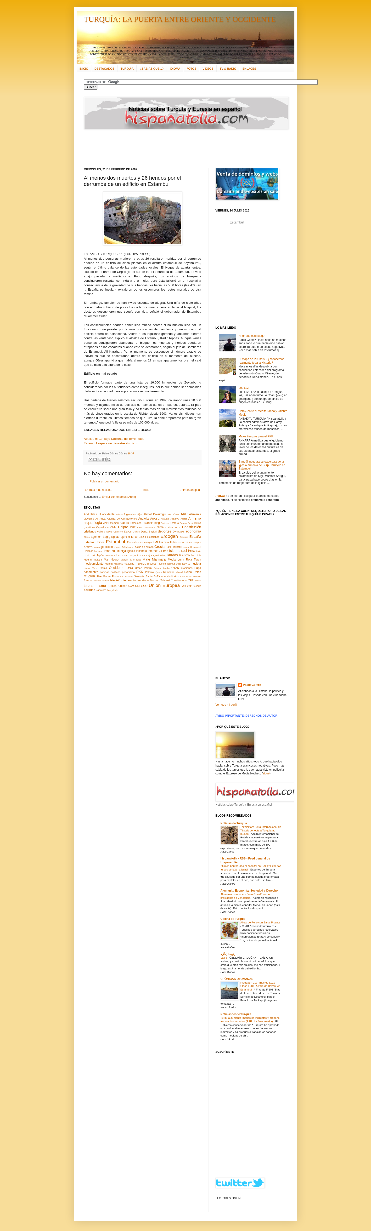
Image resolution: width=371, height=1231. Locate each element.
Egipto (115, 536)
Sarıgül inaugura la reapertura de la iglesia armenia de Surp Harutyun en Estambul (262, 465)
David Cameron (114, 531)
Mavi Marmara (154, 559)
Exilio (224, 957)
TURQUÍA (127, 68)
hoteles (98, 551)
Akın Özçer (174, 514)
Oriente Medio (161, 568)
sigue (266, 773)
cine (139, 527)
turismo (100, 586)
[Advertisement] (179, 148)
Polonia (149, 572)
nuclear (196, 563)
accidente (108, 514)
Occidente (116, 568)
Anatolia (143, 518)
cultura (101, 531)
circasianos (149, 527)
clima (160, 527)
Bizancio (147, 523)
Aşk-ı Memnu (111, 522)
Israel (183, 551)
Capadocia (102, 527)
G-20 (181, 542)
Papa (197, 568)
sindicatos (173, 576)
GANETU (88, 547)
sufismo (97, 580)
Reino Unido (192, 572)
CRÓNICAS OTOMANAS (236, 979)
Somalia (197, 576)
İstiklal (191, 551)
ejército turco (129, 536)
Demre (136, 531)
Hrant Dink (110, 551)
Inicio (146, 490)
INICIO (83, 68)
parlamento (91, 572)
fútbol (173, 542)
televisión (116, 580)
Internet (152, 551)
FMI (155, 542)
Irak (160, 551)
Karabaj (146, 555)
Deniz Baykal (149, 531)
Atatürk (124, 523)
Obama (103, 568)
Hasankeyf (195, 547)
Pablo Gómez (252, 685)
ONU (130, 568)
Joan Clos (127, 555)
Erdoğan (169, 536)
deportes (164, 531)
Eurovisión (133, 542)
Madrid (88, 559)
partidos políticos (110, 572)
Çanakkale (89, 527)
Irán (165, 551)
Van (183, 585)
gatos (97, 547)
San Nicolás (126, 576)
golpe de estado (144, 546)
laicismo (184, 555)
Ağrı (139, 514)
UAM (131, 585)
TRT (190, 580)
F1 (141, 542)
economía (193, 531)
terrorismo (143, 580)
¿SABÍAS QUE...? (151, 68)
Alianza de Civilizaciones (122, 518)
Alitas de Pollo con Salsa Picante (260, 922)
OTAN (175, 568)
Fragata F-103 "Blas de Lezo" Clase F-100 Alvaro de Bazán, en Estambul (260, 986)
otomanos (186, 568)
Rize (99, 576)
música (162, 563)
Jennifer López (112, 555)
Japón (100, 555)
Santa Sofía (153, 576)
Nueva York (90, 568)
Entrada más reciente (98, 490)
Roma (107, 576)
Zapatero (101, 590)
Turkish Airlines (117, 586)
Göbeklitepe (128, 547)
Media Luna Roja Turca (184, 559)
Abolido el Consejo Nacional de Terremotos (114, 439)
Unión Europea (164, 585)
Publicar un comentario (104, 481)
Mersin (108, 563)
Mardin (124, 559)
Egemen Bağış (100, 536)
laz (192, 555)
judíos (137, 555)
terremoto (129, 580)
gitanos (117, 547)
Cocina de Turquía (232, 919)
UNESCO (141, 586)
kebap (163, 555)
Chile (113, 527)
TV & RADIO (228, 68)
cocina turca (172, 527)
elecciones (153, 536)
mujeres (141, 563)
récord (179, 572)
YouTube (89, 590)
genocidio (107, 547)
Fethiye (148, 542)
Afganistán (130, 514)
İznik (93, 555)
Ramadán (168, 572)
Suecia (88, 580)
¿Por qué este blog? (251, 336)
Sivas (188, 576)
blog (157, 523)
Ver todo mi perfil (226, 704)
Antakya (165, 518)
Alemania (195, 514)
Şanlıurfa (139, 576)
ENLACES (249, 68)
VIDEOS (207, 68)
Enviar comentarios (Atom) (119, 496)
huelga (121, 551)
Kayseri (155, 555)
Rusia (115, 576)
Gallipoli (197, 542)
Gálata (188, 542)
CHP (133, 527)
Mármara (135, 559)
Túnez (198, 580)
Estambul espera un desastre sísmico (110, 443)
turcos (88, 586)
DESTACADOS (104, 68)
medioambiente (93, 563)
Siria (182, 576)
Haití (168, 546)
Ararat (184, 518)
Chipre (123, 527)
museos (151, 563)
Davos (128, 531)
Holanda (88, 551)
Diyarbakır (179, 531)
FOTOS (191, 68)
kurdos (172, 555)
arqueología (93, 523)
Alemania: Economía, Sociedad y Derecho (249, 890)
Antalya (174, 518)
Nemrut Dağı (174, 563)
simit (163, 576)
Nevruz (186, 563)
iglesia (131, 551)
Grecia (159, 547)
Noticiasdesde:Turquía (235, 1014)
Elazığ (142, 536)
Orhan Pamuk (143, 568)
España (195, 536)
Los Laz (244, 387)
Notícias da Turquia (233, 823)
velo (189, 586)
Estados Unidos (94, 542)
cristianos (90, 531)
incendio (141, 551)
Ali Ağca (101, 518)
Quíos (159, 572)
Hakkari (176, 546)
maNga (98, 559)
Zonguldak (112, 590)
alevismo (89, 518)
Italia (198, 551)
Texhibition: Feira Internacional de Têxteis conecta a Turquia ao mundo (260, 830)
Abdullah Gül (92, 514)
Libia (198, 555)
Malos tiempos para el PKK (256, 436)
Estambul (115, 541)
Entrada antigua (190, 490)
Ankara (154, 518)
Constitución (191, 527)
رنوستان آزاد (227, 954)
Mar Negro (111, 559)
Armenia (194, 518)
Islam (173, 551)
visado (197, 585)
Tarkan (105, 580)
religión (89, 576)
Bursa (197, 522)
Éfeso (87, 537)
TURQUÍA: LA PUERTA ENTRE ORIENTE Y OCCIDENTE (180, 19)
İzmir (86, 555)
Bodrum (165, 523)
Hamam (185, 547)
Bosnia (183, 523)
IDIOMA (175, 68)
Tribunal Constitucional (174, 580)
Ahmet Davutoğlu (154, 514)
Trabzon (154, 580)
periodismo (128, 572)
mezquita (129, 563)
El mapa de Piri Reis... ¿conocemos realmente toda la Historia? (261, 360)
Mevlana (118, 563)
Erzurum (184, 537)
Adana (119, 514)
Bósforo (174, 522)
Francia (164, 542)
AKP (184, 514)
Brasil (190, 523)
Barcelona (135, 522)
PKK (139, 572)
